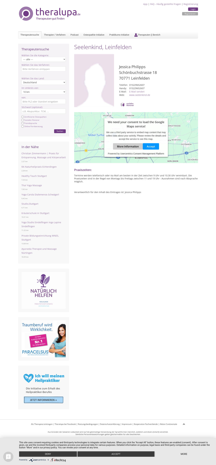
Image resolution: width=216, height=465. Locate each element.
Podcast (75, 35)
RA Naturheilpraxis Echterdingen (39, 166)
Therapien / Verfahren (54, 35)
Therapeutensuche (30, 35)
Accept (151, 146)
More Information (128, 146)
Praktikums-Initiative (119, 35)
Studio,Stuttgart (29, 203)
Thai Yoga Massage (31, 185)
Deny (48, 454)
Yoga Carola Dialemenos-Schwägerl (40, 194)
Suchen (60, 131)
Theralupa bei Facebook (65, 424)
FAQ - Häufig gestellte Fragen (165, 4)
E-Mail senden (137, 91)
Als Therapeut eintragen (42, 424)
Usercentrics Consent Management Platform (142, 153)
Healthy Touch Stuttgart (34, 175)
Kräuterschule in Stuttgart (35, 213)
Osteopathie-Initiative (93, 35)
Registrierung (191, 4)
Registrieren (190, 13)
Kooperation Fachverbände (146, 424)
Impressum (127, 424)
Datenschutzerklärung (110, 424)
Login (193, 9)
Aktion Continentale (168, 424)
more (184, 454)
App (145, 4)
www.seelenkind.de (139, 94)
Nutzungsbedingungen (88, 424)
